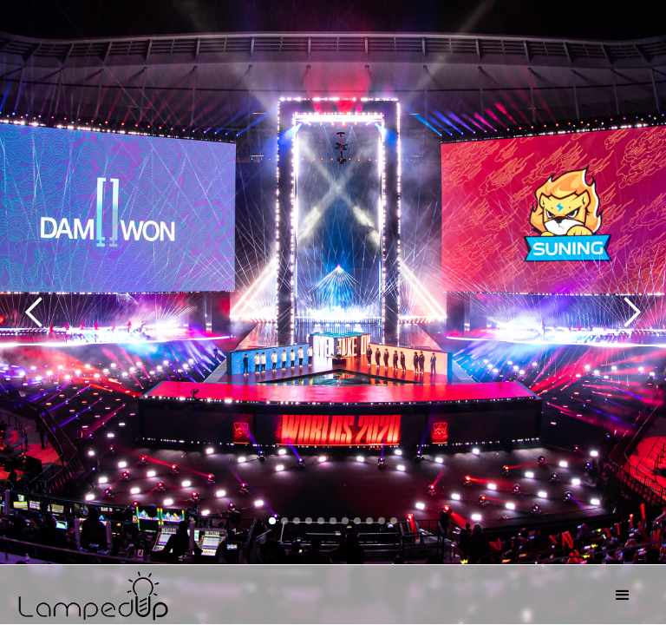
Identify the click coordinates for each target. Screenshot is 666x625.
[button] (623, 595)
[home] (307, 593)
